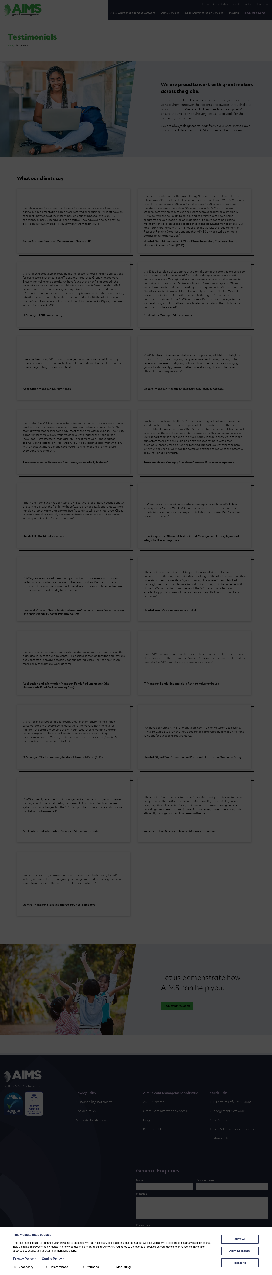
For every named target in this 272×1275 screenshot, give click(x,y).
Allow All (240, 1239)
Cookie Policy (53, 1258)
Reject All (240, 1262)
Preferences (57, 1267)
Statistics (90, 1267)
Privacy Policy (24, 1258)
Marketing (121, 1267)
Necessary (23, 1267)
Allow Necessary (239, 1250)
